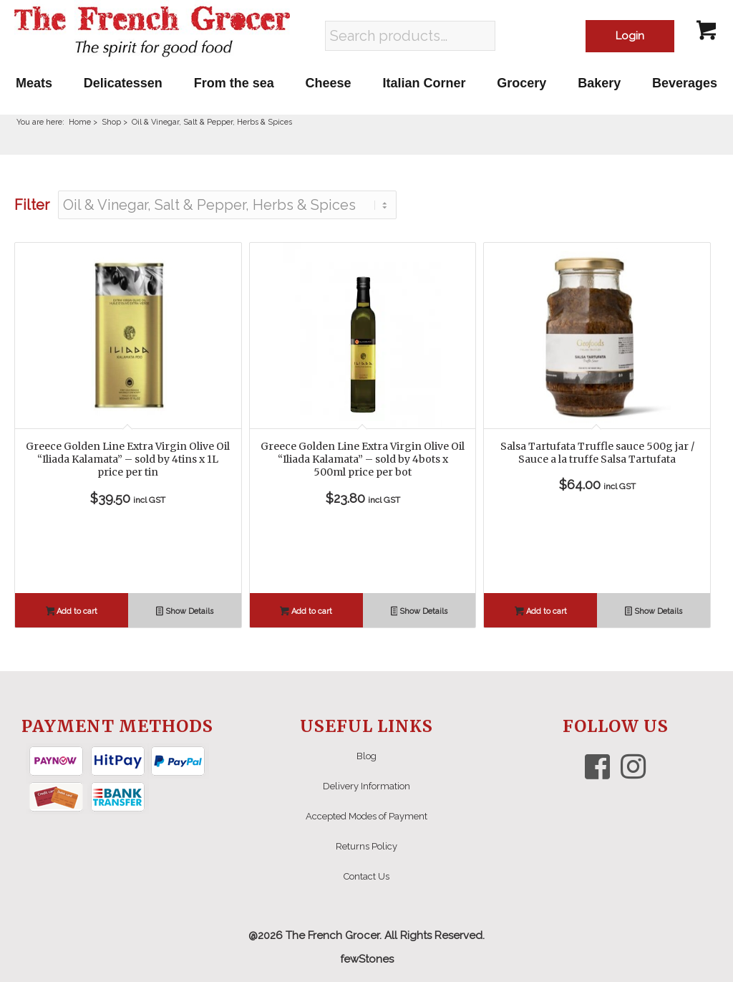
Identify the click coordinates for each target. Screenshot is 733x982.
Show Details (184, 612)
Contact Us (366, 876)
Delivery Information (366, 786)
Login (630, 35)
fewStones (367, 959)
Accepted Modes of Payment (366, 816)
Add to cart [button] (72, 612)
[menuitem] (34, 83)
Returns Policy (366, 846)
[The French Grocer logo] (152, 32)
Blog (366, 756)
